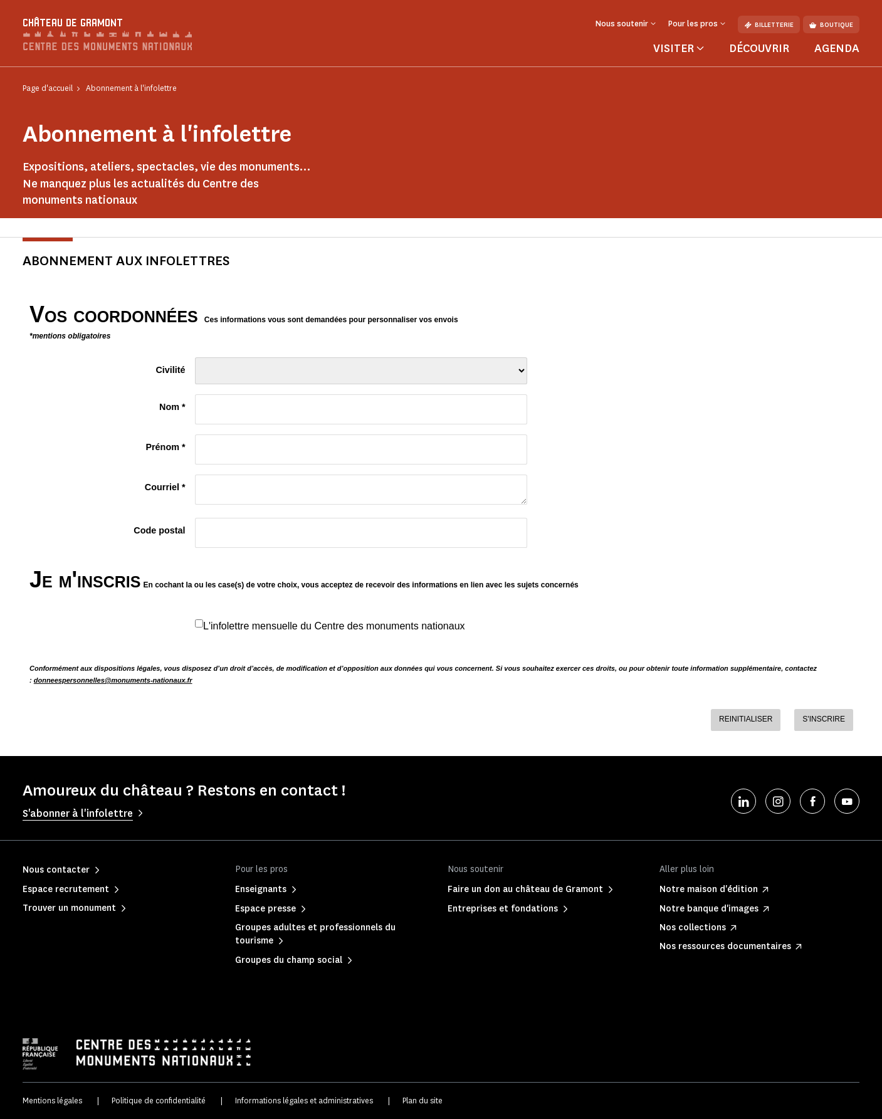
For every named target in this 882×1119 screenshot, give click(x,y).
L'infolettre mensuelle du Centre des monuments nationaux (334, 626)
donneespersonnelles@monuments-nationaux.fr (113, 680)
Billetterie (769, 24)
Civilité (170, 370)
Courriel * (165, 487)
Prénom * (165, 447)
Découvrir (759, 48)
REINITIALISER (745, 719)
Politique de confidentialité (159, 1100)
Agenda (836, 48)
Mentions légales (52, 1100)
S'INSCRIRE (823, 719)
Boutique (831, 24)
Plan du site (422, 1100)
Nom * (172, 407)
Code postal (159, 530)
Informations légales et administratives (304, 1100)
